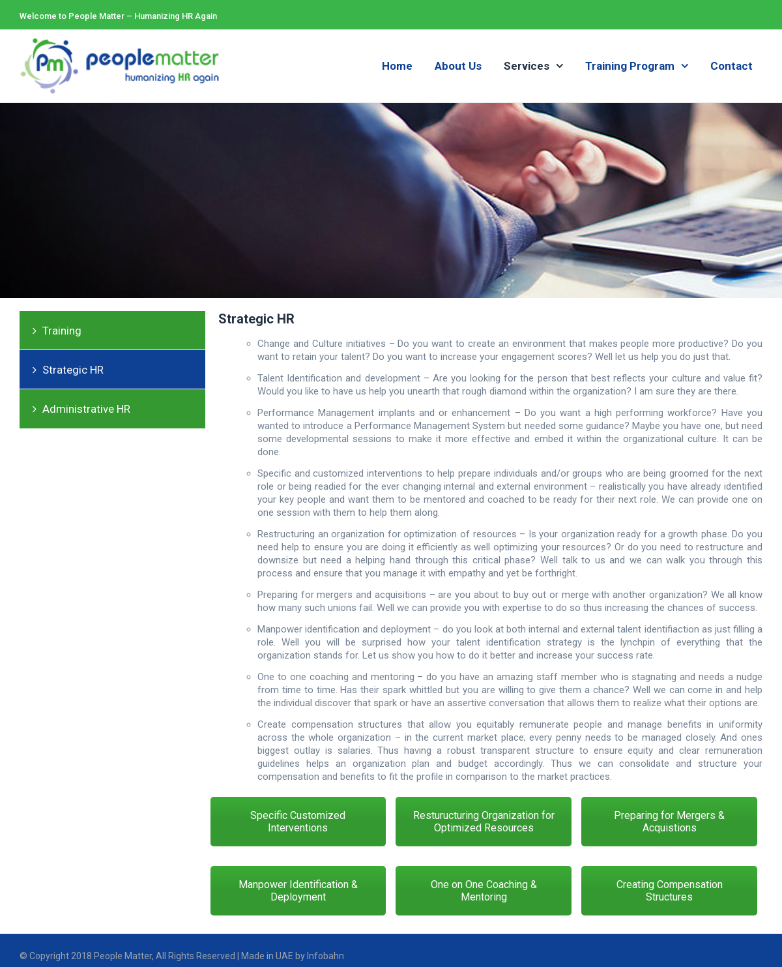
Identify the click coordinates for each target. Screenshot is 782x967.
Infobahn (324, 956)
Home (397, 65)
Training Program (629, 65)
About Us (458, 65)
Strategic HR (73, 369)
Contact (731, 65)
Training (61, 330)
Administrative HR (86, 408)
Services (526, 65)
